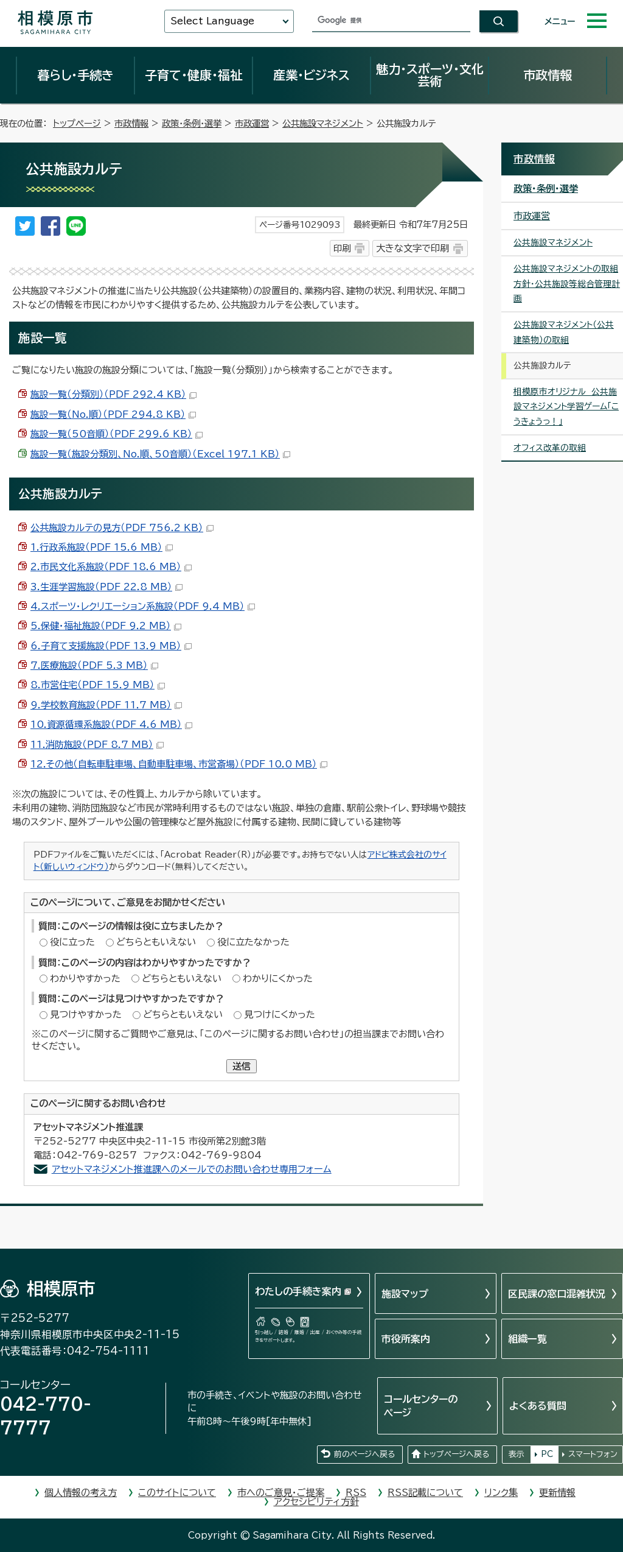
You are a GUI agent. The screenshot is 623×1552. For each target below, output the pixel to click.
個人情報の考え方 (80, 1492)
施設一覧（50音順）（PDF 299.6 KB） (116, 434)
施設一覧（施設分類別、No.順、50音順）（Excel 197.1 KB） (160, 454)
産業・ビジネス (311, 75)
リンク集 (501, 1492)
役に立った (72, 942)
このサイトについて (177, 1492)
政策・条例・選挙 (191, 123)
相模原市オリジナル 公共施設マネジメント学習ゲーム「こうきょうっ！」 (566, 406)
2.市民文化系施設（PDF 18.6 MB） (111, 566)
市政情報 (547, 75)
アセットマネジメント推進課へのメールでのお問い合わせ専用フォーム (192, 1169)
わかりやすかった (85, 978)
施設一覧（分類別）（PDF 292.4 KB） (113, 394)
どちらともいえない (156, 942)
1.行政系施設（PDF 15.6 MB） (101, 547)
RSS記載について (425, 1492)
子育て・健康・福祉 (193, 75)
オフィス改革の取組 (549, 447)
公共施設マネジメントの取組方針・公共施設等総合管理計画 (566, 283)
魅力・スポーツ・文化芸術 (430, 75)
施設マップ (404, 1294)
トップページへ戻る (456, 1454)
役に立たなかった (253, 942)
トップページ (77, 123)
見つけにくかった (279, 1014)
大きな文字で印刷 (412, 248)
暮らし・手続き (75, 75)
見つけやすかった (86, 1014)
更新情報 (557, 1492)
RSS (356, 1492)
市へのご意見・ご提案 (280, 1492)
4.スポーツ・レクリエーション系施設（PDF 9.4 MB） (142, 606)
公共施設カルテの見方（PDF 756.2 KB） (122, 527)
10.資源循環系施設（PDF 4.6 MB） (111, 724)
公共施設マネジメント (322, 123)
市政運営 (252, 123)
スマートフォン (593, 1454)
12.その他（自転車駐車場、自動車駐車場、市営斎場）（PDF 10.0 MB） (178, 764)
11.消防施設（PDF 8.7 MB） (97, 744)
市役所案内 (405, 1339)
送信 (241, 1066)
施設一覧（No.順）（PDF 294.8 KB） (113, 414)
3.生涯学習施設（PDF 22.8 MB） (106, 586)
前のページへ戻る (364, 1454)
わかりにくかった (278, 978)
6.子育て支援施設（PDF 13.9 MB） (111, 646)
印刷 (341, 248)
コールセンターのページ (421, 1405)
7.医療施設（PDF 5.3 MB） (94, 665)
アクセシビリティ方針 (316, 1501)
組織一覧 (527, 1339)
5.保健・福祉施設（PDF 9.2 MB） (105, 625)
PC (547, 1454)
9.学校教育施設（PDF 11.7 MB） (106, 705)
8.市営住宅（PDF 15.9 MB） (97, 685)
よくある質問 (537, 1406)
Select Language (212, 21)
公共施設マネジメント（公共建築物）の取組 (563, 332)
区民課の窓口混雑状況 (556, 1294)
